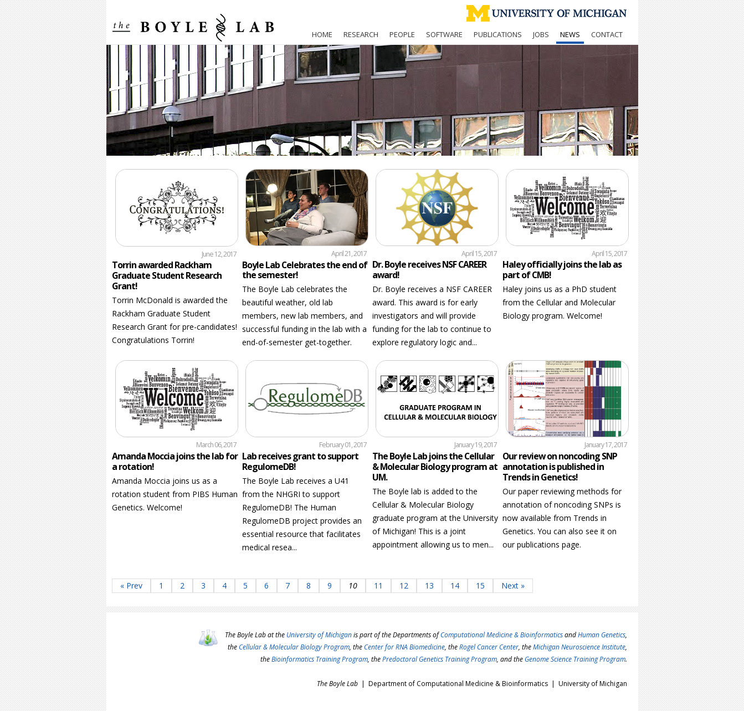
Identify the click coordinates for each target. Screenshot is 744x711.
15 (480, 585)
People (402, 34)
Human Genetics (601, 635)
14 (454, 585)
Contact (607, 34)
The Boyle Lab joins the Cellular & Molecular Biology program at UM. (434, 466)
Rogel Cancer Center (489, 647)
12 (403, 585)
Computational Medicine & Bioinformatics (501, 635)
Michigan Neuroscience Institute (579, 647)
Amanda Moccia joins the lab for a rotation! (175, 461)
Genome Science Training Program (575, 659)
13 (429, 585)
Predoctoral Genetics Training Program (439, 659)
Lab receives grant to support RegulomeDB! (300, 461)
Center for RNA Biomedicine (404, 647)
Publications (498, 34)
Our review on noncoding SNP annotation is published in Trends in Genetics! (559, 466)
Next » (513, 585)
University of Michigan (319, 635)
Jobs (541, 34)
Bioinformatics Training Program (319, 659)
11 (378, 585)
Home (322, 34)
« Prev (131, 585)
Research (360, 34)
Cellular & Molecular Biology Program (294, 647)
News (570, 34)
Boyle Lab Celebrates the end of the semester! (304, 270)
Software (444, 34)
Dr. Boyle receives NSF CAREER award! (429, 269)
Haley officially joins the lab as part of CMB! (562, 269)
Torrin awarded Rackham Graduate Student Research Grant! (167, 275)
